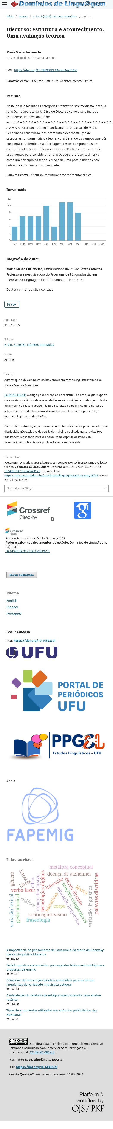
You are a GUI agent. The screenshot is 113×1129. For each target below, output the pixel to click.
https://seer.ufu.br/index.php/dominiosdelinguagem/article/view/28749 (51, 475)
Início (9, 16)
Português (13, 613)
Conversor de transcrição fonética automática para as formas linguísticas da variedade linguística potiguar (50, 982)
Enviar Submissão (21, 575)
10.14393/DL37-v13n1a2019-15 (27, 551)
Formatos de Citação (20, 488)
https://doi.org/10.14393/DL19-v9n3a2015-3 (45, 70)
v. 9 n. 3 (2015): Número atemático (55, 16)
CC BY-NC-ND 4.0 (15, 395)
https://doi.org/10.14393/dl (34, 641)
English (11, 601)
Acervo (23, 16)
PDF (13, 304)
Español (12, 607)
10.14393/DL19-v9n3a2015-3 (22, 471)
